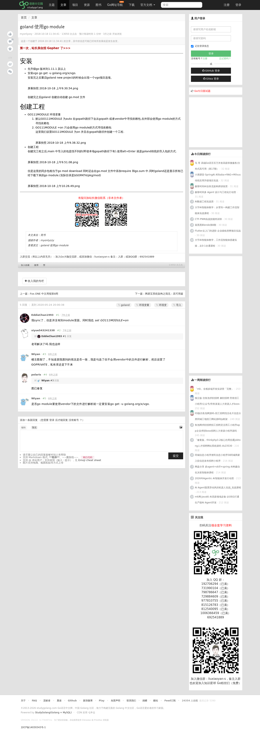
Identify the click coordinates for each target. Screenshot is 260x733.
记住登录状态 (200, 46)
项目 (75, 5)
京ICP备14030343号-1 (33, 727)
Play (101, 700)
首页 (24, 17)
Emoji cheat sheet (89, 460)
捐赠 (144, 700)
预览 (34, 427)
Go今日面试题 (202, 90)
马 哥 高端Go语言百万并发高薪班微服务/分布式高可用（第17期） (217, 166)
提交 (176, 456)
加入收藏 (25, 265)
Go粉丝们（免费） (229, 683)
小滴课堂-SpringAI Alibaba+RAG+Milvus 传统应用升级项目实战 (218, 177)
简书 (43, 235)
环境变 (161, 305)
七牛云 (91, 712)
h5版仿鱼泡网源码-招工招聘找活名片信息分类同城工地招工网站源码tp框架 (218, 416)
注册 (227, 5)
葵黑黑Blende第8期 (205, 225)
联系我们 (131, 700)
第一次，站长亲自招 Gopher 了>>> (45, 48)
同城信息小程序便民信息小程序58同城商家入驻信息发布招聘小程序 (217, 458)
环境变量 (142, 305)
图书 (98, 5)
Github (72, 700)
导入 (177, 305)
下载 (132, 5)
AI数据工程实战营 (204, 201)
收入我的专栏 (34, 280)
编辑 (23, 427)
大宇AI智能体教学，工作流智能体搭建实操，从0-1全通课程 (216, 243)
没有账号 (74, 420)
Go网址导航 (115, 4)
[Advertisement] (218, 121)
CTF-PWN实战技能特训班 (208, 219)
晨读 (59, 700)
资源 (87, 5)
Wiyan (35, 354)
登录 (238, 5)
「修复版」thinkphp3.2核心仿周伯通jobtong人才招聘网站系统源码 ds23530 (217, 443)
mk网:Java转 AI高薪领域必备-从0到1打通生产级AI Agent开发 (217, 499)
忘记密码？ (225, 58)
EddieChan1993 (42, 314)
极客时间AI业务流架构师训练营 (211, 186)
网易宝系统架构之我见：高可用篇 (164, 293)
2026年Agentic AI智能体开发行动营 (214, 478)
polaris (36, 374)
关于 (23, 700)
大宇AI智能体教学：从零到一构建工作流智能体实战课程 (217, 210)
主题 (52, 5)
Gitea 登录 (211, 78)
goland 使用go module (54, 245)
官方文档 (147, 5)
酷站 (155, 700)
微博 (36, 265)
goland (124, 305)
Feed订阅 (170, 700)
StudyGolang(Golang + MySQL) (53, 712)
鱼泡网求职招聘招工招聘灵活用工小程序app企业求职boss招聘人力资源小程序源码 (217, 428)
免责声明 (115, 700)
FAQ (34, 700)
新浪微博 (87, 700)
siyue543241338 (43, 330)
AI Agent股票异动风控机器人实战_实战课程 (218, 487)
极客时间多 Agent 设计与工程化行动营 (215, 192)
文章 (63, 5)
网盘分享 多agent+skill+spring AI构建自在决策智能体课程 (217, 469)
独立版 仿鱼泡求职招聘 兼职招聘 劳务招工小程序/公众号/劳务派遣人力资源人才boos (217, 401)
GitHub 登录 (211, 70)
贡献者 (46, 700)
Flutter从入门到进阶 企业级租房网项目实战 (218, 230)
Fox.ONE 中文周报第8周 (44, 293)
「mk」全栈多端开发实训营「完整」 (214, 389)
